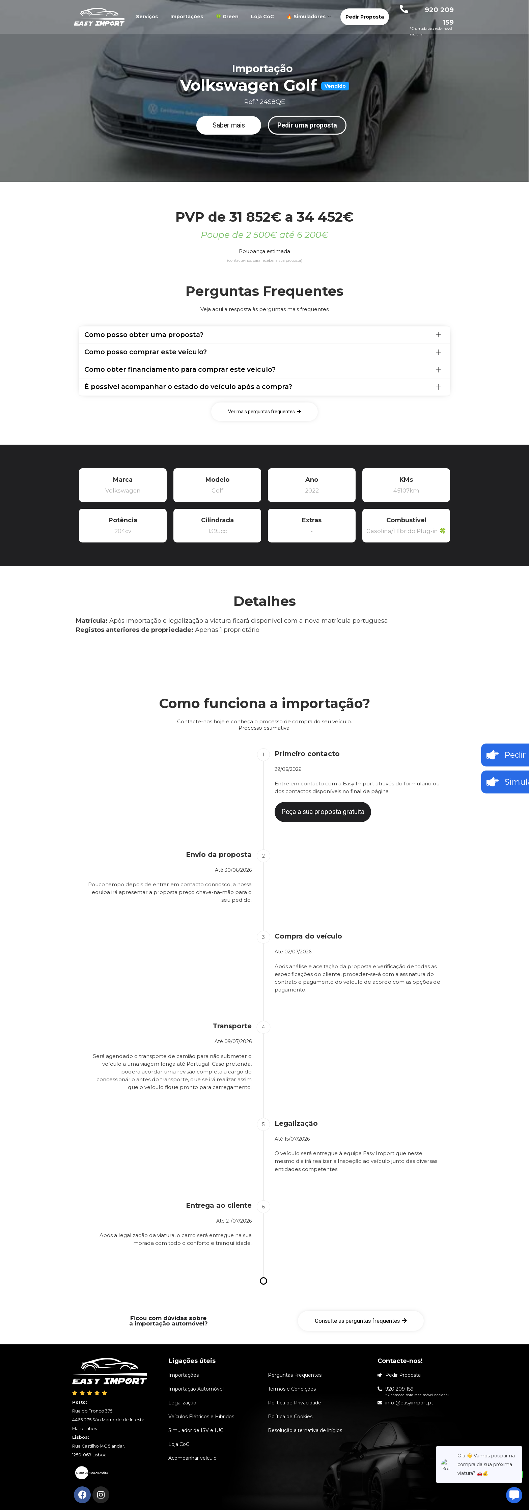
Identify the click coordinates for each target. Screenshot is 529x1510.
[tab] (264, 335)
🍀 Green (227, 16)
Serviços (147, 16)
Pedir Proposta (364, 17)
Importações (186, 16)
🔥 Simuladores (309, 16)
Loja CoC (262, 16)
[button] (228, 125)
